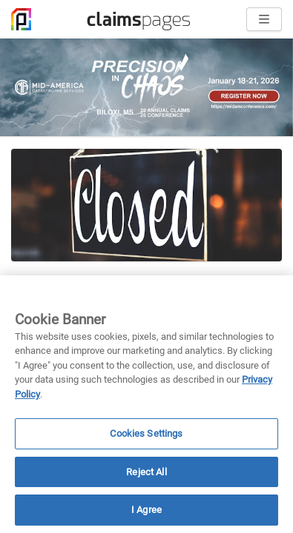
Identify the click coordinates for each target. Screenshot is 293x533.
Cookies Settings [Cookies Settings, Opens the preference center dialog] (146, 433)
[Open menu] (264, 19)
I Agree (146, 509)
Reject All (146, 471)
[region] (146, 404)
